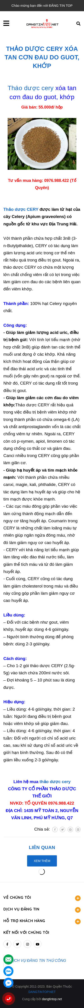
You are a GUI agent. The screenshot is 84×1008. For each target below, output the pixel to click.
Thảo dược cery (31, 88)
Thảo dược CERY (20, 209)
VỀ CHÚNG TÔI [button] (42, 898)
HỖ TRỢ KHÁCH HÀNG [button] (42, 921)
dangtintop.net (52, 999)
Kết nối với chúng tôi (26, 932)
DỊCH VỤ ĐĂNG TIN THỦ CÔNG (38, 960)
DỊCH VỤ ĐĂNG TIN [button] (42, 910)
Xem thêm (42, 861)
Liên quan (42, 847)
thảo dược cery (55, 781)
